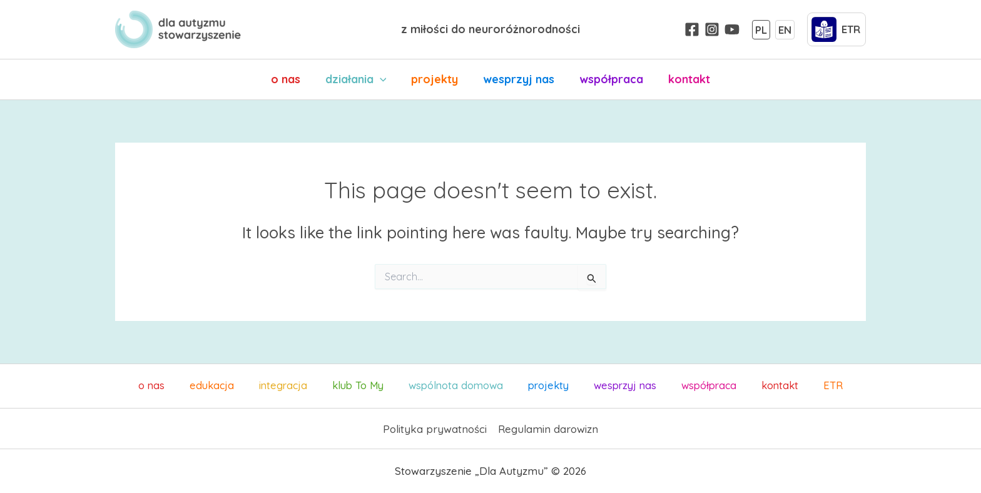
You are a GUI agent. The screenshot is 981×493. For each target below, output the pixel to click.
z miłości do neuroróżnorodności (490, 29)
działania (359, 79)
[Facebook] (691, 29)
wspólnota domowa (460, 386)
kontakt (683, 79)
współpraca (607, 79)
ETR (789, 386)
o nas (292, 79)
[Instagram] (711, 29)
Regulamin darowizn (548, 428)
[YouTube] (732, 29)
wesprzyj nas (517, 79)
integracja (304, 386)
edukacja (243, 386)
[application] (383, 79)
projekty (435, 79)
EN (784, 29)
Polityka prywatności (435, 428)
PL (761, 29)
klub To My (369, 386)
